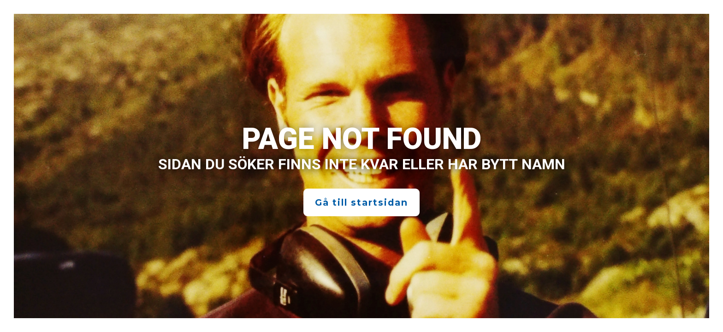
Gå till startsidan (361, 202)
